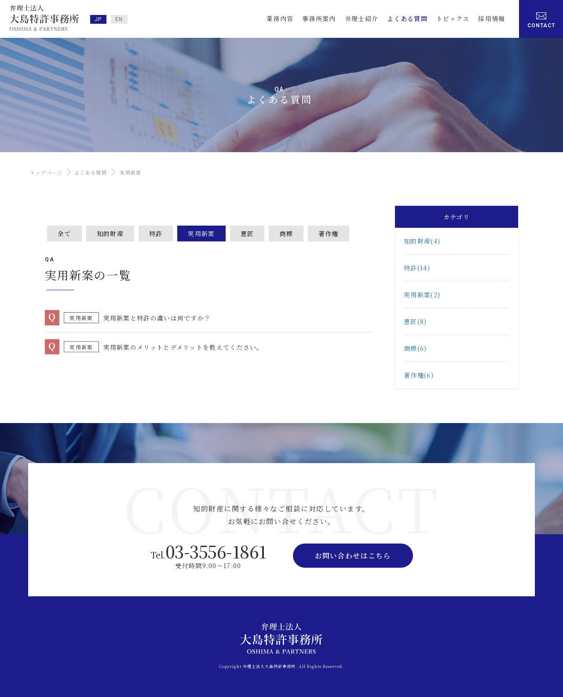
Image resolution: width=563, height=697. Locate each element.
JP (98, 19)
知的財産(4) (422, 241)
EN (119, 19)
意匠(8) (415, 321)
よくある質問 (90, 172)
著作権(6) (419, 375)
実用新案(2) (422, 294)
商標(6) (415, 348)
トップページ (46, 172)
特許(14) (417, 267)
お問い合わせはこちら (353, 556)
